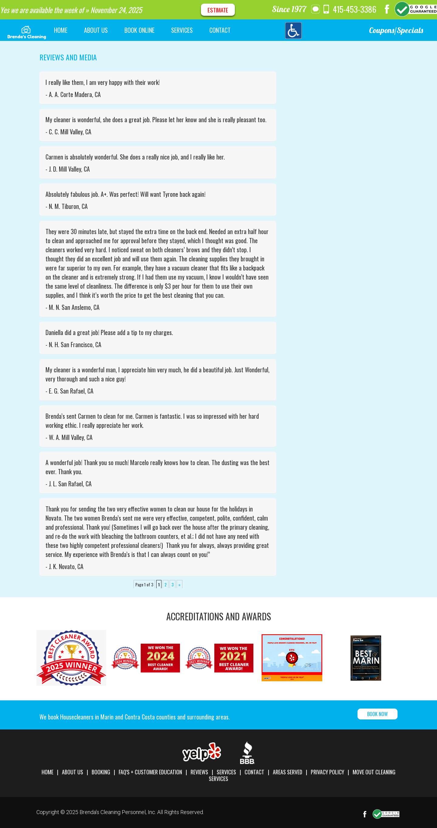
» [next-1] (179, 584)
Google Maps (416, 9)
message (315, 9)
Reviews (199, 772)
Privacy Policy (327, 772)
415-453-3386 (354, 9)
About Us (72, 772)
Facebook (387, 9)
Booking (101, 772)
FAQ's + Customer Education (150, 772)
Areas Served (287, 772)
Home (47, 772)
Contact (254, 772)
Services (226, 772)
